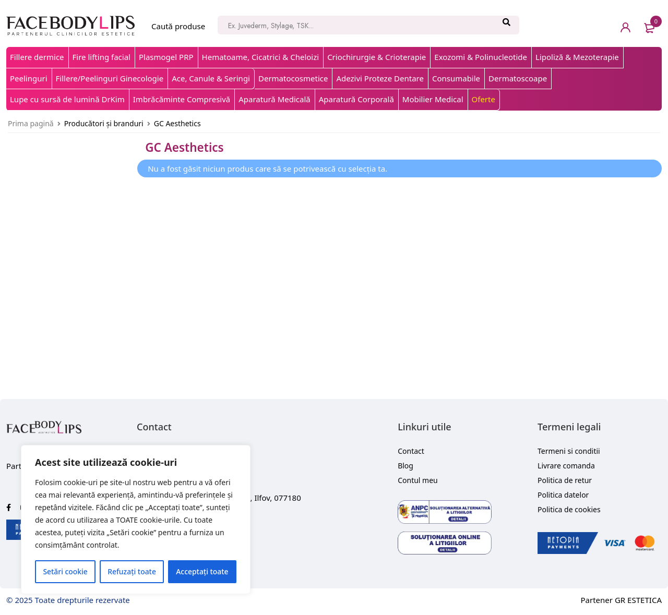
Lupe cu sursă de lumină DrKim (67, 99)
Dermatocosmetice (293, 78)
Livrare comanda (566, 466)
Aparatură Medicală (274, 99)
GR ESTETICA (638, 600)
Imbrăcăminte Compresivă (181, 99)
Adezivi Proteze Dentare (379, 78)
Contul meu (418, 480)
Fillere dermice (37, 57)
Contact (411, 451)
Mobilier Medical (432, 99)
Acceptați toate (202, 571)
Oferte (483, 99)
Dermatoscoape (517, 78)
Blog (405, 466)
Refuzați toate (132, 571)
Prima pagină (31, 123)
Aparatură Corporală (356, 99)
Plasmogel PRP (166, 57)
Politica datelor (563, 495)
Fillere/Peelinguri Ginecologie (110, 78)
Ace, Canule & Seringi (211, 78)
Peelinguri (28, 78)
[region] (135, 519)
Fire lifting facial (101, 57)
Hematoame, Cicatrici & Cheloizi (260, 57)
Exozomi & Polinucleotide (480, 57)
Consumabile (456, 78)
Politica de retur (565, 480)
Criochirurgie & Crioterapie (376, 57)
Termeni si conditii (569, 451)
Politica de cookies (569, 509)
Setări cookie (65, 571)
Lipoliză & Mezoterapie (577, 57)
